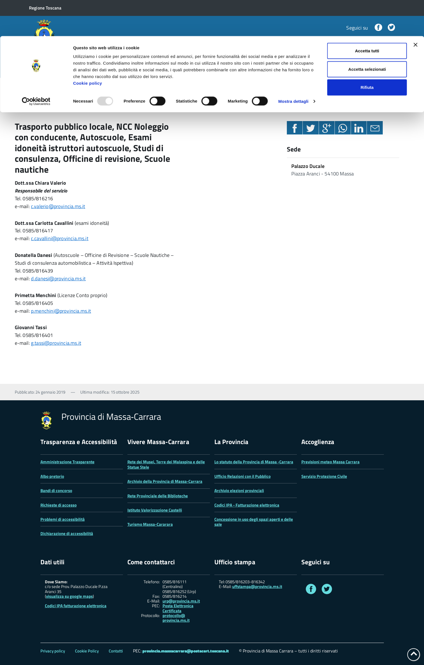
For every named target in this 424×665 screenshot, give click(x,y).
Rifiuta (367, 51)
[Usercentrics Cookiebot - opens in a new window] (36, 65)
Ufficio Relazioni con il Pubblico (242, 476)
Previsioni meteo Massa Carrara (330, 462)
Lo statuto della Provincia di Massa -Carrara (253, 462)
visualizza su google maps (69, 596)
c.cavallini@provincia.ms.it (59, 238)
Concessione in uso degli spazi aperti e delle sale (253, 521)
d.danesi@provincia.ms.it (58, 278)
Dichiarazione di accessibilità (66, 533)
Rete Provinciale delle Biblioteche (157, 496)
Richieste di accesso (58, 505)
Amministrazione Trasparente (67, 462)
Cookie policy (87, 47)
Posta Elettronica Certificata (178, 608)
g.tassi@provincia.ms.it (56, 343)
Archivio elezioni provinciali (239, 490)
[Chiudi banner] (415, 9)
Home (21, 85)
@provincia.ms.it (67, 206)
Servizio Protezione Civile (324, 476)
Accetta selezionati (367, 33)
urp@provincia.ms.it (181, 601)
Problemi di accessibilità (62, 519)
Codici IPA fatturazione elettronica (75, 606)
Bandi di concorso (56, 490)
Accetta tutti (367, 14)
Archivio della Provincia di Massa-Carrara (164, 481)
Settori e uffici (52, 85)
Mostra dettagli (293, 65)
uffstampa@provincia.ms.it (257, 586)
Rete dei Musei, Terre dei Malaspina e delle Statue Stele (166, 464)
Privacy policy (52, 651)
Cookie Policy (87, 651)
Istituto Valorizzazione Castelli (154, 510)
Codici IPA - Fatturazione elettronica (246, 505)
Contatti (116, 651)
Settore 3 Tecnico (95, 85)
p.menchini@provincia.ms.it (61, 311)
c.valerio (40, 206)
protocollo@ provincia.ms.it (176, 618)
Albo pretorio (52, 476)
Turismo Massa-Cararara (150, 524)
